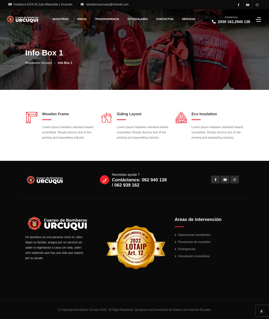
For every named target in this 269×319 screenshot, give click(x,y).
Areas (82, 19)
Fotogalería (137, 19)
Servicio (188, 19)
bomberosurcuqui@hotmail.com (107, 4)
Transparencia (107, 19)
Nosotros (61, 19)
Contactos (165, 19)
